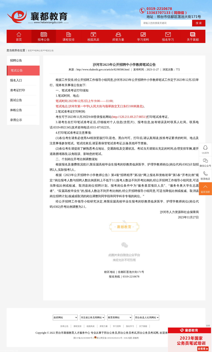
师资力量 (118, 36)
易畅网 (136, 338)
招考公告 (44, 36)
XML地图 (128, 338)
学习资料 (143, 36)
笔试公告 (50, 50)
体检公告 (16, 110)
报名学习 (168, 36)
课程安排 (69, 36)
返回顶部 (205, 189)
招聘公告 (16, 60)
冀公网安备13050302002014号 (109, 338)
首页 (19, 36)
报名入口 (16, 80)
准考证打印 (17, 90)
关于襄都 (193, 36)
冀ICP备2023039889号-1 (83, 338)
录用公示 (16, 120)
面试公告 (16, 100)
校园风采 (93, 36)
